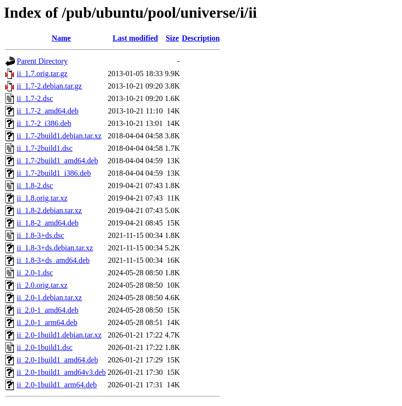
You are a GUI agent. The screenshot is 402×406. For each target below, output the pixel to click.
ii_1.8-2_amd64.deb (48, 223)
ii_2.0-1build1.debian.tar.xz (59, 335)
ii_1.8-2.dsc (35, 185)
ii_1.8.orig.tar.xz (42, 198)
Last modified (135, 38)
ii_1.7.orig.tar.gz (42, 73)
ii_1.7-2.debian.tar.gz (49, 86)
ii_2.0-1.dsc (35, 273)
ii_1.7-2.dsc (35, 98)
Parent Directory (42, 61)
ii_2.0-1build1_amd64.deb (57, 360)
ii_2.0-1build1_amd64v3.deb (61, 372)
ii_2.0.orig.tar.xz (42, 285)
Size (172, 38)
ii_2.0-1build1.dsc (44, 347)
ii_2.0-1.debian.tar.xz (49, 297)
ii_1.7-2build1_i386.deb (54, 173)
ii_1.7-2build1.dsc (44, 148)
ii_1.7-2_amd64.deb (48, 111)
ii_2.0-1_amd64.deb (48, 310)
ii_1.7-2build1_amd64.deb (57, 161)
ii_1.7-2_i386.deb (44, 123)
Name (61, 38)
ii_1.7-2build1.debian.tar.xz (59, 136)
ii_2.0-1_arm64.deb (47, 322)
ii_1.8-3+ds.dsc (40, 235)
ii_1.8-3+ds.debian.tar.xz (55, 248)
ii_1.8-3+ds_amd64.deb (53, 260)
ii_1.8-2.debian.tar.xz (49, 210)
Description (200, 38)
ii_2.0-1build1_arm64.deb (57, 385)
